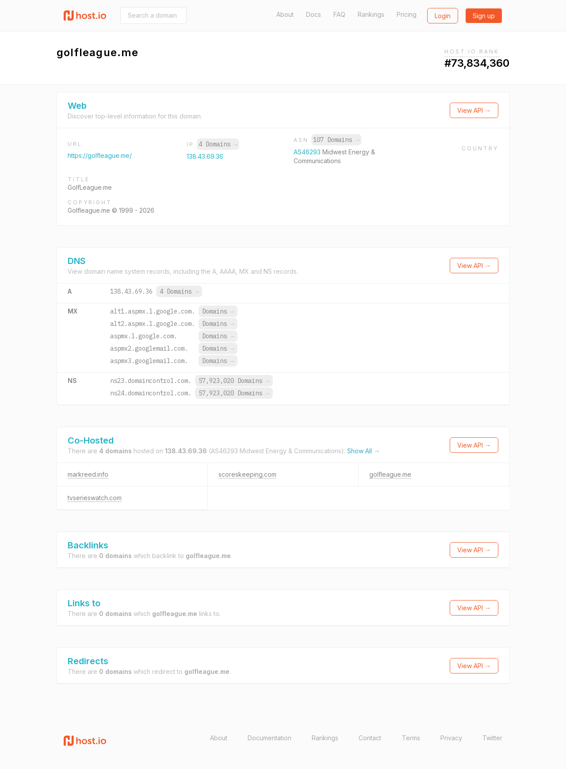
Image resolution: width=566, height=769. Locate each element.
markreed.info (88, 474)
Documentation (269, 738)
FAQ (339, 14)
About (285, 14)
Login (443, 15)
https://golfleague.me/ (100, 155)
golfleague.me (390, 474)
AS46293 (308, 152)
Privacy (451, 738)
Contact (370, 738)
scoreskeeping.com (247, 474)
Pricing (407, 14)
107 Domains (336, 140)
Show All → (363, 451)
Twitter (492, 738)
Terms (411, 738)
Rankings (371, 14)
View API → (474, 110)
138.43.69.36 (205, 156)
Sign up (484, 15)
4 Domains (218, 144)
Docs (313, 14)
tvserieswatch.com (95, 497)
